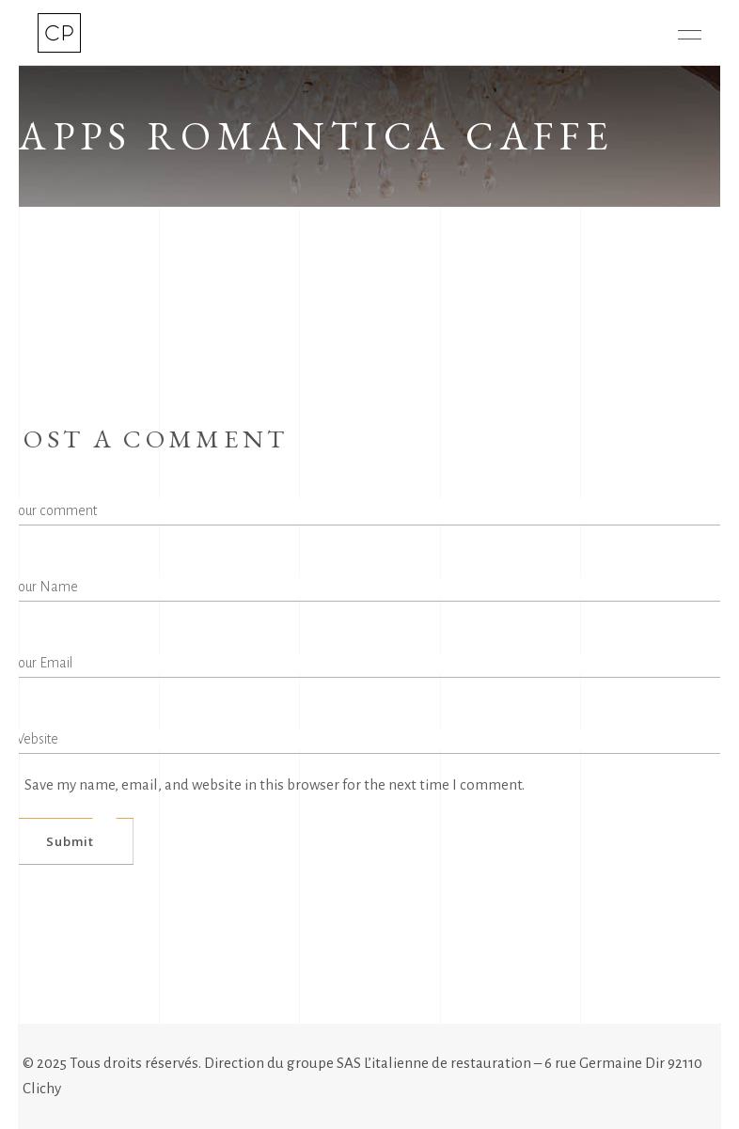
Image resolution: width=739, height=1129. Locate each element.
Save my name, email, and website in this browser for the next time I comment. (274, 784)
